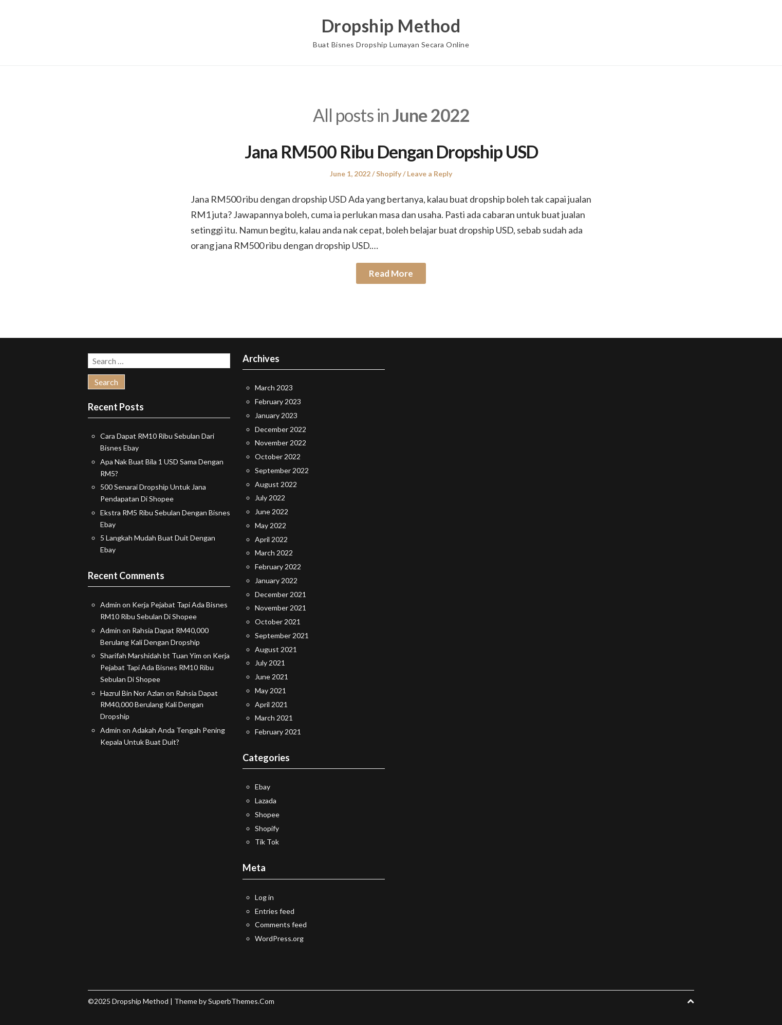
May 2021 (270, 690)
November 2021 (280, 607)
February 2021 (278, 731)
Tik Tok (267, 841)
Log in (264, 897)
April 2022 (271, 539)
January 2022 (276, 580)
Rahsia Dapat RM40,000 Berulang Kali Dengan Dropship (159, 705)
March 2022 (274, 552)
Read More (391, 273)
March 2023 (274, 387)
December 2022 (280, 429)
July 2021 (270, 662)
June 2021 (271, 676)
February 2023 (278, 401)
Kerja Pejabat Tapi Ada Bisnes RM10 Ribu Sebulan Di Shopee (165, 667)
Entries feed (274, 911)
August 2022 (276, 484)
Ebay (262, 786)
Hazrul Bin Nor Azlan (132, 693)
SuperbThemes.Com (241, 1001)
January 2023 (276, 415)
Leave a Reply (429, 173)
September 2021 (282, 635)
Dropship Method (391, 25)
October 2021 (278, 621)
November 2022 (280, 442)
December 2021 (280, 594)
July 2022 (270, 497)
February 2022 (278, 566)
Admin (110, 604)
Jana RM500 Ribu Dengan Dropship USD (391, 151)
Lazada (265, 800)
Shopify (388, 173)
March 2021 (274, 717)
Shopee (267, 814)
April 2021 (271, 704)
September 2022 (282, 470)
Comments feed (281, 924)
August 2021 (276, 649)
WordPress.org (279, 938)
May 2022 (270, 525)
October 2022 (278, 456)
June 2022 (271, 511)
